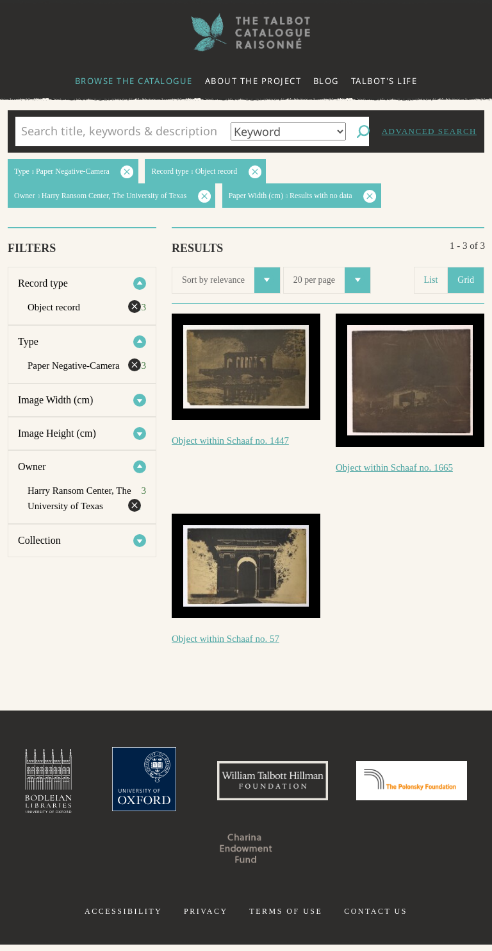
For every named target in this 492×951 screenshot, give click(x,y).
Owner (32, 466)
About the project (253, 81)
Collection (39, 540)
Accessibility (123, 917)
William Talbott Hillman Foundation (335, 784)
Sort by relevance (231, 280)
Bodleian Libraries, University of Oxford (93, 784)
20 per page (331, 280)
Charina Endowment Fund (311, 854)
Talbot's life (384, 81)
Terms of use (285, 917)
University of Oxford (195, 784)
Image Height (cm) (57, 433)
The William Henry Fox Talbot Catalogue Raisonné (246, 32)
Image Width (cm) (55, 399)
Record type (43, 283)
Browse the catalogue (134, 81)
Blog (326, 81)
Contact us (375, 917)
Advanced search (429, 131)
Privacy (206, 917)
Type (28, 341)
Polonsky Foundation (181, 854)
